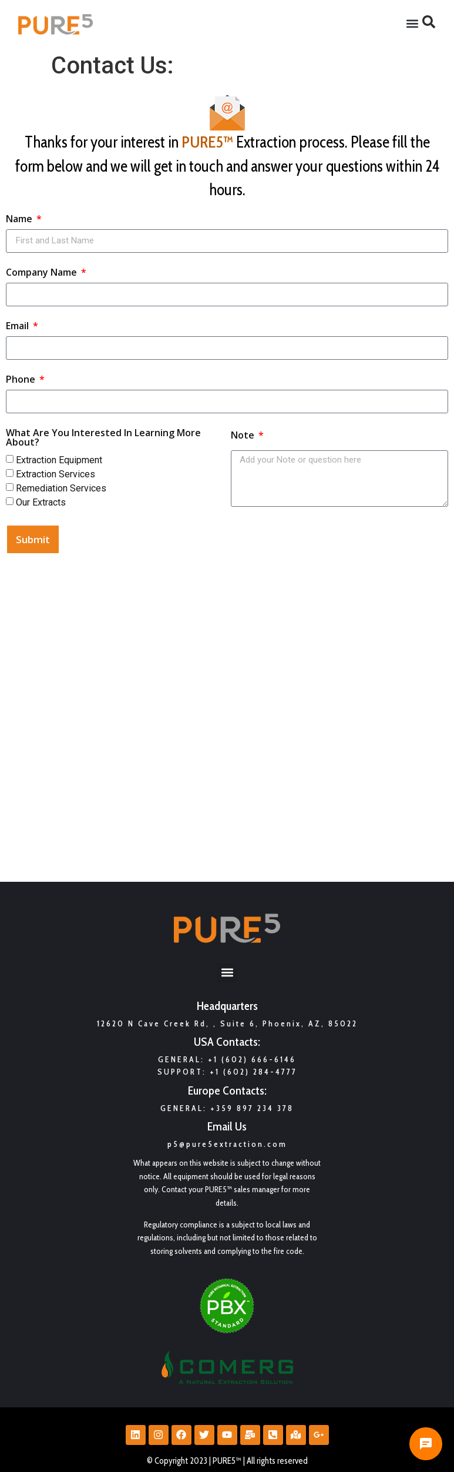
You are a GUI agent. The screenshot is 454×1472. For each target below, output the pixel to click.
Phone (22, 380)
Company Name (42, 273)
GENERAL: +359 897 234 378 (227, 1108)
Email (18, 326)
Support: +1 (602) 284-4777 (227, 1071)
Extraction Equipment (59, 459)
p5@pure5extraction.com (227, 1144)
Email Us (227, 1126)
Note (244, 435)
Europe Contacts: (227, 1090)
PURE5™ (207, 142)
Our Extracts (41, 501)
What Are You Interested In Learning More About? (103, 438)
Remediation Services (61, 487)
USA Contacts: (227, 1042)
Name (20, 219)
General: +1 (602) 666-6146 (227, 1059)
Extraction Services (55, 473)
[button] (412, 24)
